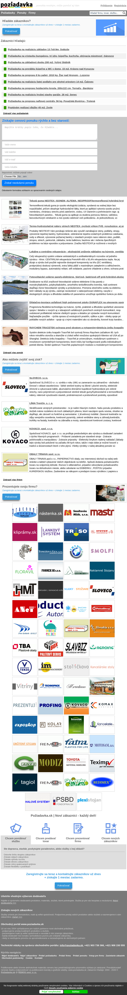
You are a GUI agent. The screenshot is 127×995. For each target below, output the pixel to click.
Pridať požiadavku (48, 954)
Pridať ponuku (80, 954)
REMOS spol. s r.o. (27, 972)
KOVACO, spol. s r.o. (41, 428)
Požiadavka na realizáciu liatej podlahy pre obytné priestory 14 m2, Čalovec (51, 81)
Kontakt (38, 957)
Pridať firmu (65, 954)
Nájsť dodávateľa (10, 954)
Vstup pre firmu (96, 954)
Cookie (29, 957)
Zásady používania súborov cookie (66, 988)
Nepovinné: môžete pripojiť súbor (17, 172)
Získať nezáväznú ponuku (19, 183)
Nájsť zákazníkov (28, 954)
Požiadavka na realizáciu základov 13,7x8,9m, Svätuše (38, 49)
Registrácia (120, 5)
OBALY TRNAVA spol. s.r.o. (44, 454)
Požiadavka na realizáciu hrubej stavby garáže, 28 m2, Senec (42, 94)
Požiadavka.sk (8, 972)
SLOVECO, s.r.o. (38, 378)
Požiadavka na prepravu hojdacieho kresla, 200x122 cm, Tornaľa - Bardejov (50, 88)
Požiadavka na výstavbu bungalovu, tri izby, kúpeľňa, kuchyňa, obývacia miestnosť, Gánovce (61, 56)
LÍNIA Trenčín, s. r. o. (41, 403)
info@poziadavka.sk (71, 945)
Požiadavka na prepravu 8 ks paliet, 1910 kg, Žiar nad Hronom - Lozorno (49, 75)
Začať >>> (17, 917)
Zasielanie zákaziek (115, 954)
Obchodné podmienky (13, 957)
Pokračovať (11, 31)
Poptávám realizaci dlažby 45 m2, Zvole (30, 107)
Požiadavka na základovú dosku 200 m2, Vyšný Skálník (39, 62)
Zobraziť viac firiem (12, 479)
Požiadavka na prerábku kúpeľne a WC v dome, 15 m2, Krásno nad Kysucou (51, 68)
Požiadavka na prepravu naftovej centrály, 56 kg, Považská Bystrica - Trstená (51, 101)
